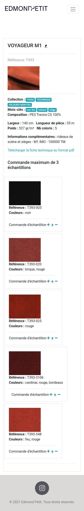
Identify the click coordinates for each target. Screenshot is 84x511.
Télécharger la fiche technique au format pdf (41, 150)
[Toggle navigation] (73, 9)
